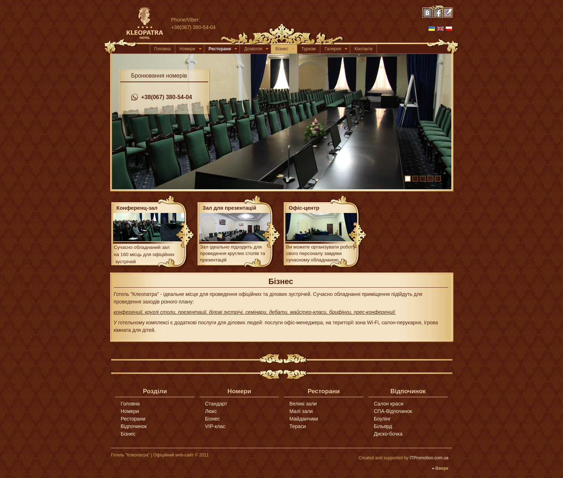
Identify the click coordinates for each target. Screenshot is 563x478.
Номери (190, 48)
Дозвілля (256, 48)
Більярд (383, 426)
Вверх (442, 468)
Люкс (211, 411)
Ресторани (223, 48)
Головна (162, 48)
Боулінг (382, 419)
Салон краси (388, 404)
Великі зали (303, 404)
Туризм (309, 48)
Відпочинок (133, 426)
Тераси (297, 426)
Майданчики (303, 419)
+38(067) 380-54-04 (161, 97)
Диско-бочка (388, 434)
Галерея (336, 48)
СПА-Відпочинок (393, 411)
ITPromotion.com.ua (429, 457)
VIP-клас (215, 426)
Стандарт (216, 404)
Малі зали (301, 411)
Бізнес (284, 48)
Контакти (363, 48)
